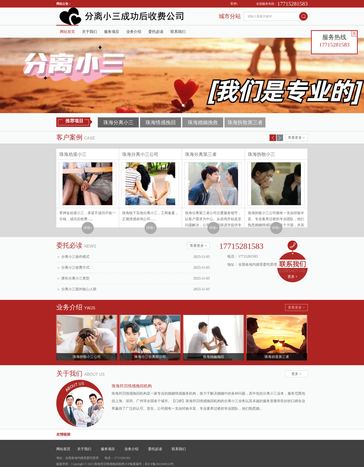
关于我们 (89, 32)
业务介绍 (133, 32)
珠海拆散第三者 (245, 122)
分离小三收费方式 (135, 267)
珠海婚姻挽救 (203, 122)
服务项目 (111, 32)
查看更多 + (296, 137)
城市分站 (230, 16)
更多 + (292, 276)
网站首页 (67, 32)
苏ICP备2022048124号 (159, 464)
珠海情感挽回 (161, 122)
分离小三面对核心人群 (135, 289)
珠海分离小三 (118, 122)
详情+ (87, 228)
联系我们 (178, 32)
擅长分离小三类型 (135, 278)
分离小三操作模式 (135, 257)
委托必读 (155, 32)
